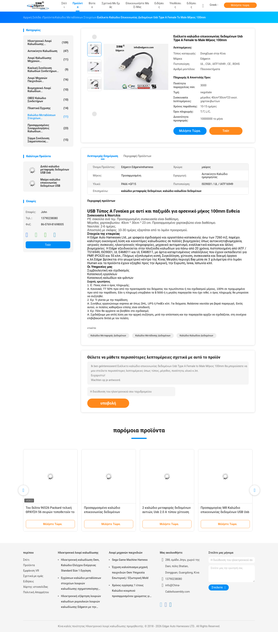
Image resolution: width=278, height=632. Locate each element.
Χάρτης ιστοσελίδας (35, 586)
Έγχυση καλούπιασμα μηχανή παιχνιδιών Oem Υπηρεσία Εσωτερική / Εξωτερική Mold (130, 572)
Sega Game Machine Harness (130, 559)
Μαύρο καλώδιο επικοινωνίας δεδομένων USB (50, 182)
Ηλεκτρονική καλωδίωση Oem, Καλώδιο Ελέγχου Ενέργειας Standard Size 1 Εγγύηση (80, 565)
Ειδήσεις (191, 5)
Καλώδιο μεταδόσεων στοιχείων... (48, 117)
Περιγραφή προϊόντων (137, 156)
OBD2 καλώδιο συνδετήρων (48, 100)
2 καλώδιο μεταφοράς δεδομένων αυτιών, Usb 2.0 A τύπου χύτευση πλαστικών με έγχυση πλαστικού (166, 512)
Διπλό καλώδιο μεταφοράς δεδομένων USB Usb (54, 169)
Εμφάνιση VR (31, 570)
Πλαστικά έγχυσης (48, 108)
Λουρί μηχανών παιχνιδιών (125, 552)
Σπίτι (26, 559)
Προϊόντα (29, 565)
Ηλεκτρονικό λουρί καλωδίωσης (78, 552)
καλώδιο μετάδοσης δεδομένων (152, 335)
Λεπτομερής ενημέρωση (102, 156)
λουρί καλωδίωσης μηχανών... (48, 59)
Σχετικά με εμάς (33, 576)
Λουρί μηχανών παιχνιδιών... (48, 79)
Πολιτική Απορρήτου (36, 592)
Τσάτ (48, 244)
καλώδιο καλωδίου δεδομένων (196, 335)
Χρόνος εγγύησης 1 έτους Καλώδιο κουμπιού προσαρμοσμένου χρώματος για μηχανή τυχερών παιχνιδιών (131, 591)
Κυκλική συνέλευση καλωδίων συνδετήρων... (48, 69)
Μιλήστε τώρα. (240, 5)
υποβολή (108, 403)
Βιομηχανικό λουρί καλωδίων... (48, 90)
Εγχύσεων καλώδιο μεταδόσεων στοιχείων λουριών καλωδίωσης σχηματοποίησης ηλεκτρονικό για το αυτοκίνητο (81, 583)
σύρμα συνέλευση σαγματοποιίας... (48, 140)
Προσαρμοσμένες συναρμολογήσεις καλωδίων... (48, 128)
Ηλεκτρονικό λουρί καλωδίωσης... (48, 42)
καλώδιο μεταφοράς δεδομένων (108, 335)
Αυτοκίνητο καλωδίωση (48, 51)
